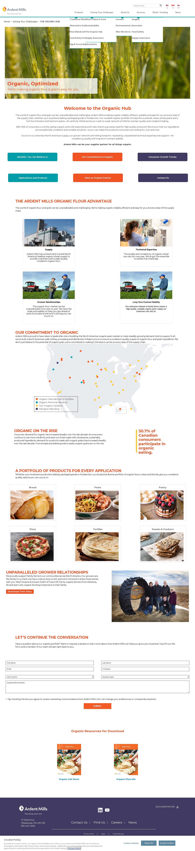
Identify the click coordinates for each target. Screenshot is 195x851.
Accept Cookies (167, 844)
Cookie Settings (118, 834)
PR (178, 8)
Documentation (165, 807)
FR (173, 8)
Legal (103, 834)
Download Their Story (20, 591)
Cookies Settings (131, 844)
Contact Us (79, 822)
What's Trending (160, 12)
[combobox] (148, 5)
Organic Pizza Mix (126, 779)
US (167, 8)
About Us (125, 12)
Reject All (149, 844)
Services (141, 12)
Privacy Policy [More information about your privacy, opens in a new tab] (74, 849)
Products (79, 12)
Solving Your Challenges (101, 12)
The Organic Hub (50, 21)
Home (7, 21)
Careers (116, 822)
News (178, 12)
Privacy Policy (89, 834)
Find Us (99, 822)
